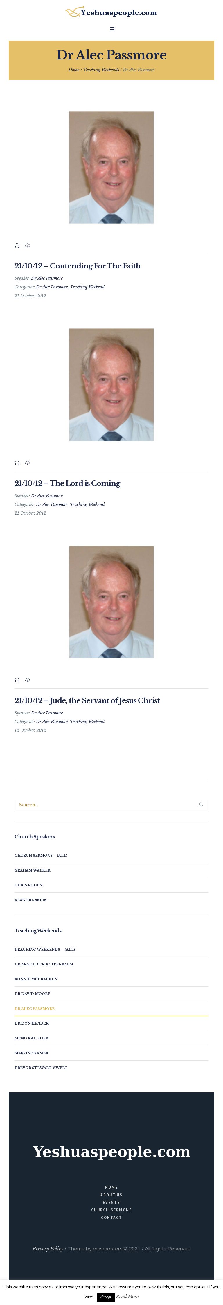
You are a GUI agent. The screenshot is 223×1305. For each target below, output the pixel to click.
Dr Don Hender (31, 1023)
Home (74, 69)
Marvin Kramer (31, 1053)
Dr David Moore (32, 994)
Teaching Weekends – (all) (45, 950)
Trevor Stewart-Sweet (41, 1068)
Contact (111, 1217)
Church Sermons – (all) (41, 856)
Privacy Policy (48, 1249)
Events (111, 1202)
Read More (127, 1296)
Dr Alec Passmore (52, 287)
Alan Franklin (31, 900)
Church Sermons (111, 1210)
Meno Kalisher (31, 1038)
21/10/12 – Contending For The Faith (78, 266)
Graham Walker (32, 870)
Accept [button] (106, 1297)
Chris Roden (28, 885)
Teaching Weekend (87, 287)
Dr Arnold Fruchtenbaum (44, 964)
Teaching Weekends (101, 69)
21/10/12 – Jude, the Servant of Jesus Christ (87, 700)
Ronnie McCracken (36, 979)
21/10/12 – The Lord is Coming (67, 483)
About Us (111, 1195)
